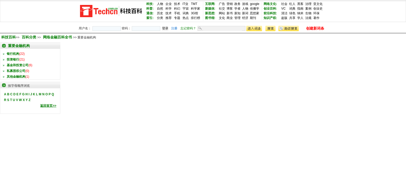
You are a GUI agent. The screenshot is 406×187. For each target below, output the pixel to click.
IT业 (186, 4)
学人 (300, 18)
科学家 (195, 8)
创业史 (318, 8)
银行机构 (13, 54)
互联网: (210, 4)
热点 (186, 18)
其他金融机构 (16, 76)
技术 (177, 4)
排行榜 (195, 18)
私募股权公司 (16, 71)
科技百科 (8, 37)
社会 (284, 4)
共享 (292, 18)
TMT (194, 4)
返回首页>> (48, 106)
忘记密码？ (188, 28)
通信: (150, 13)
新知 (237, 13)
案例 (308, 8)
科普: (150, 8)
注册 (174, 28)
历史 (160, 13)
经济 (245, 18)
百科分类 (29, 37)
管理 (237, 18)
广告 (222, 4)
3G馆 (194, 13)
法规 (308, 18)
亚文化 (318, 4)
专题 (177, 18)
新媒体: (210, 8)
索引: (150, 18)
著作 (316, 18)
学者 (237, 8)
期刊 (253, 18)
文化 (222, 18)
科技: (150, 4)
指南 (300, 8)
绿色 (292, 13)
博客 (230, 8)
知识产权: (270, 18)
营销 (230, 4)
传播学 (254, 8)
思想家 (254, 13)
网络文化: (270, 4)
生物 (308, 13)
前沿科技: (270, 13)
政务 (237, 4)
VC (283, 8)
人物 (160, 4)
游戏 (245, 4)
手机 (177, 13)
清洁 (284, 13)
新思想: (210, 13)
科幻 (177, 8)
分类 (160, 18)
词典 (186, 13)
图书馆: (210, 18)
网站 (222, 13)
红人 (292, 4)
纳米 (300, 13)
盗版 (284, 18)
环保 (316, 13)
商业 (230, 18)
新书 (230, 13)
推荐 (168, 18)
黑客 (300, 4)
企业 (168, 4)
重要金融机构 (19, 46)
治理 (308, 4)
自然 (160, 8)
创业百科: (270, 8)
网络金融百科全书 (58, 37)
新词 (245, 13)
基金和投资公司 (17, 65)
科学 (168, 8)
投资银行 (13, 59)
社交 (222, 8)
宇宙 (186, 8)
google (254, 4)
